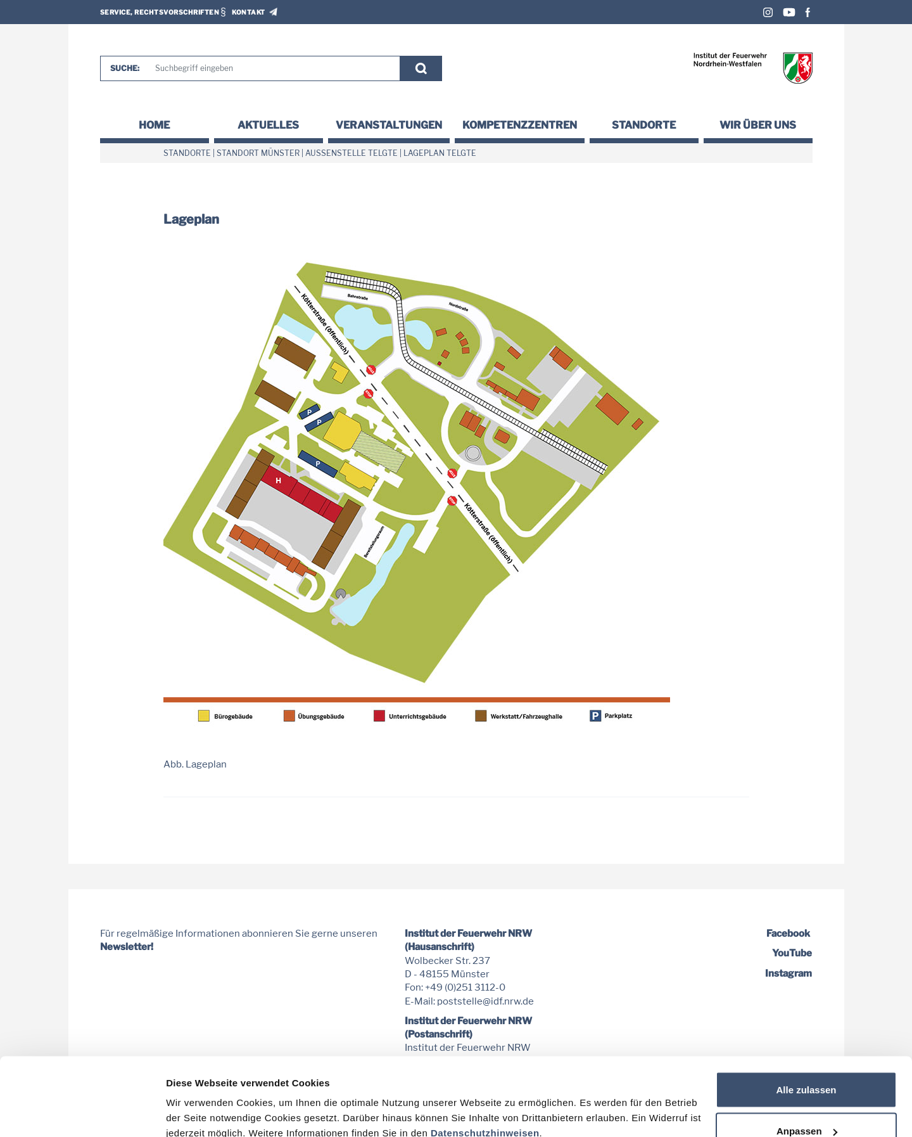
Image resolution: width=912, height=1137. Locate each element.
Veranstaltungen (389, 125)
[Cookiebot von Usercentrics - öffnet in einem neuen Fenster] (82, 1112)
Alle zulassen (806, 1020)
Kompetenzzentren (519, 125)
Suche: (124, 68)
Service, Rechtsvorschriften (160, 12)
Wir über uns (757, 125)
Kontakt (248, 12)
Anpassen (806, 1062)
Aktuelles (268, 125)
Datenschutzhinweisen (485, 1063)
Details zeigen (198, 1098)
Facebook (808, 12)
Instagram (768, 12)
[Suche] (271, 68)
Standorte (644, 125)
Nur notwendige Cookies (806, 1103)
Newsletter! (126, 947)
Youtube (789, 12)
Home (154, 125)
